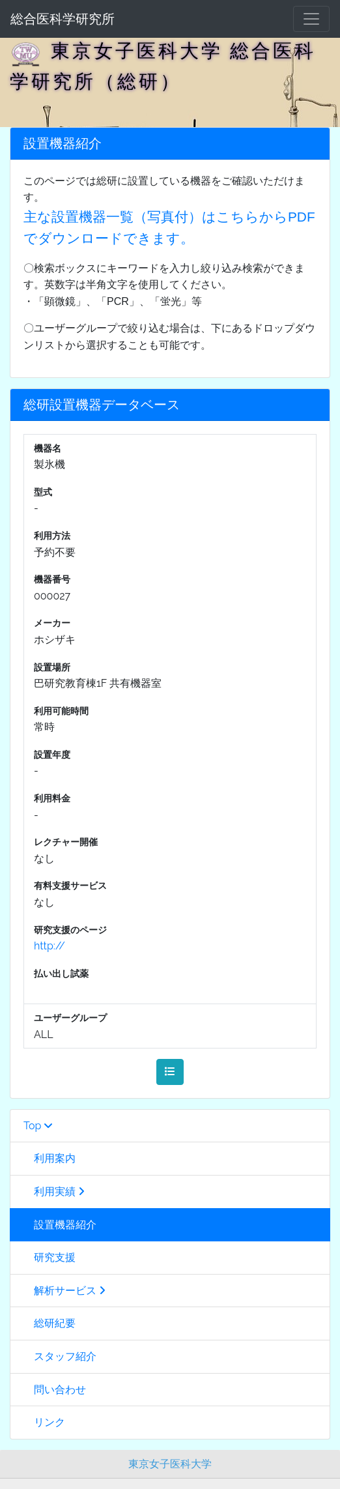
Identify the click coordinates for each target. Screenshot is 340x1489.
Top (38, 1126)
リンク (44, 1422)
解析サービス (64, 1290)
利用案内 (49, 1158)
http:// (49, 946)
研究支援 (49, 1257)
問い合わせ (54, 1389)
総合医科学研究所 (62, 19)
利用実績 (54, 1191)
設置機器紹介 (59, 1225)
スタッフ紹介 (59, 1356)
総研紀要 (49, 1323)
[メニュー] (311, 19)
